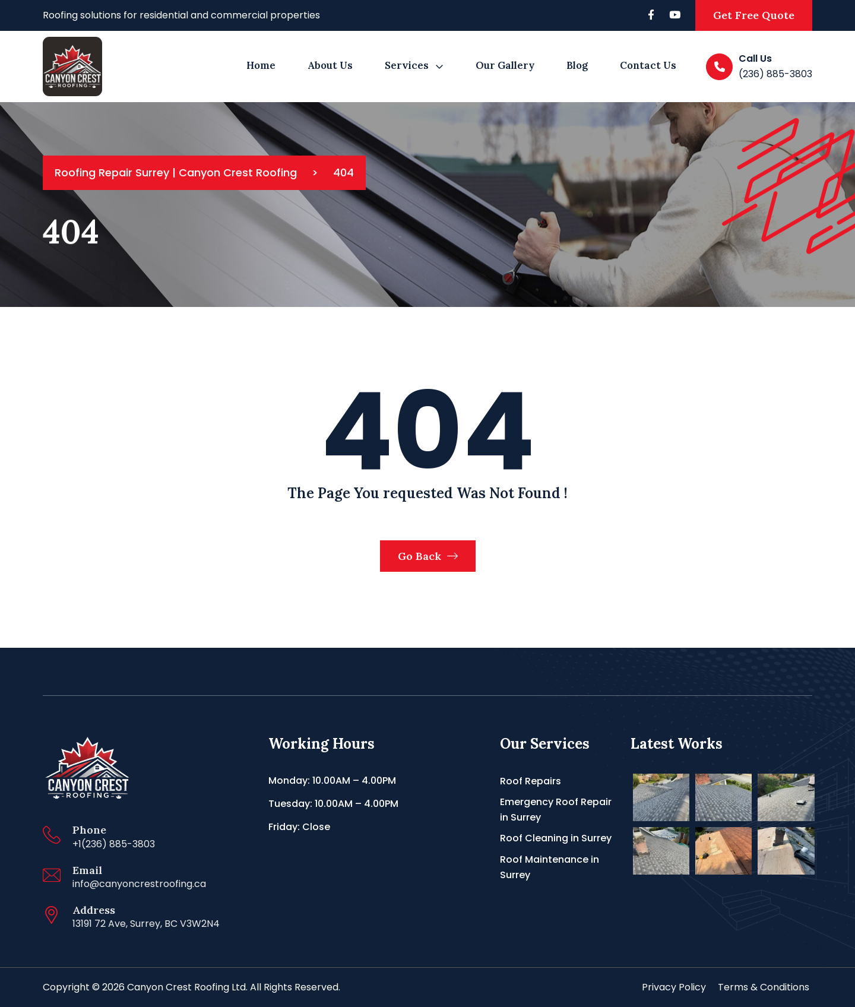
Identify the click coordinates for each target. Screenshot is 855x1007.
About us (330, 65)
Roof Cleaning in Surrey (556, 838)
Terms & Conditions (763, 987)
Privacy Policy (674, 987)
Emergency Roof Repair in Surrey (556, 809)
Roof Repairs (530, 781)
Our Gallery (505, 65)
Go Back (428, 556)
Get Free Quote (753, 15)
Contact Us (648, 65)
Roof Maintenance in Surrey (549, 867)
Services (407, 65)
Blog (577, 65)
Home (261, 65)
